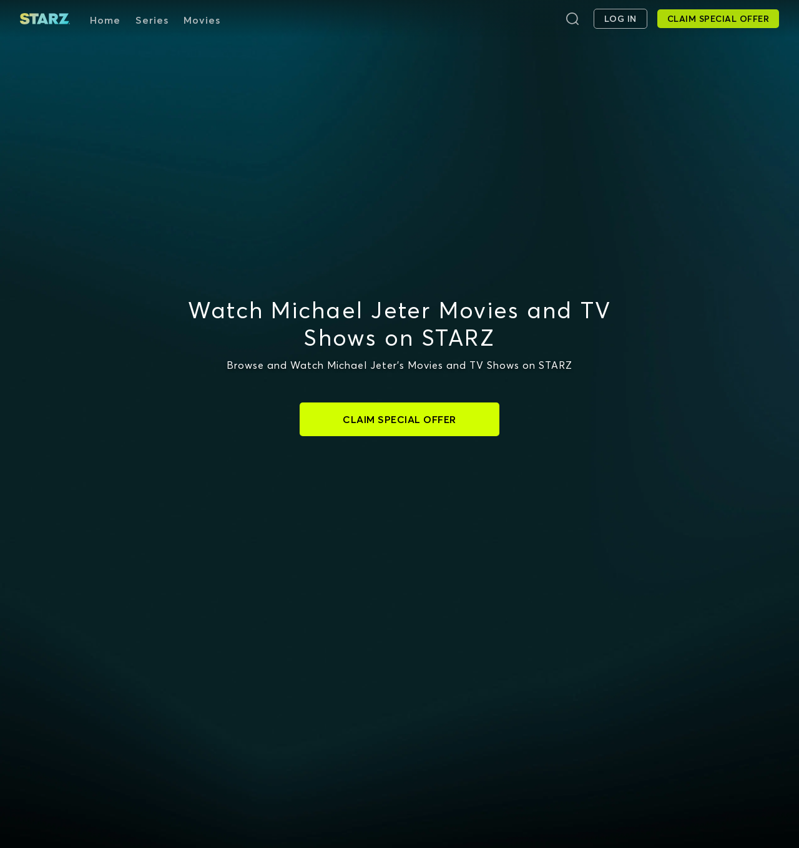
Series (152, 20)
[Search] (572, 18)
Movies (202, 20)
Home (105, 20)
